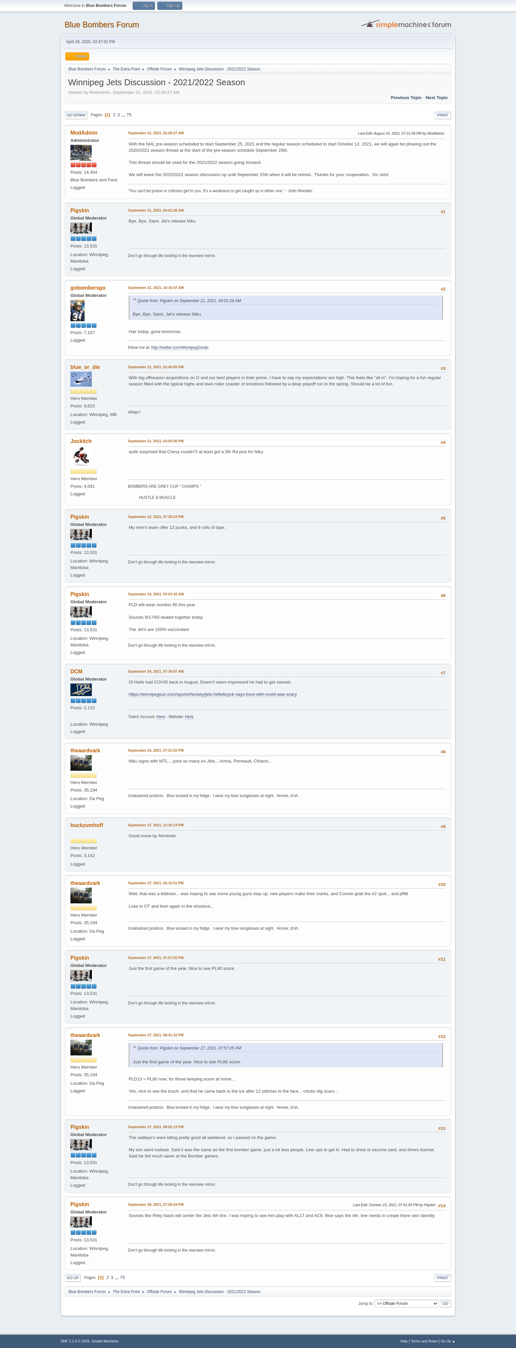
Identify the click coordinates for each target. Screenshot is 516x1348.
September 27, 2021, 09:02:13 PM (156, 1127)
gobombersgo (88, 288)
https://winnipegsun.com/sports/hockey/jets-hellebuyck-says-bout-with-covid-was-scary (213, 694)
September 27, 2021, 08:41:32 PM (156, 1035)
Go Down (76, 115)
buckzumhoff (86, 825)
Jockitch (81, 441)
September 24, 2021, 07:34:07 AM (156, 671)
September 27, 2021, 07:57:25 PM (156, 958)
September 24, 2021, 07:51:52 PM (156, 750)
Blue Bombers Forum (101, 24)
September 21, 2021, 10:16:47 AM (156, 288)
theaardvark (85, 750)
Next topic (437, 97)
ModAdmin (84, 133)
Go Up (73, 1278)
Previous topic (406, 97)
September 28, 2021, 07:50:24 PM (156, 1204)
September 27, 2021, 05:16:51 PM (156, 883)
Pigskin (79, 210)
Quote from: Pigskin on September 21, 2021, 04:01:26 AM (189, 300)
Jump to (365, 1303)
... (123, 114)
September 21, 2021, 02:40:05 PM (156, 367)
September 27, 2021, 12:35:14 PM (156, 825)
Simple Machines (104, 1341)
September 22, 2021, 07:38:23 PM (156, 517)
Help (404, 1341)
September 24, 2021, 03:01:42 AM (156, 594)
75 (128, 114)
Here (161, 716)
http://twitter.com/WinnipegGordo (180, 347)
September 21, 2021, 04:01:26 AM (156, 210)
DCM (76, 671)
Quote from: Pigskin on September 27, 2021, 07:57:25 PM (189, 1048)
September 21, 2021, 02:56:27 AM (156, 133)
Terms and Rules (424, 1341)
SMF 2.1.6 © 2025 (75, 1341)
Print (442, 115)
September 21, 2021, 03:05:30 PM (156, 441)
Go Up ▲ (448, 1341)
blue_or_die (85, 367)
